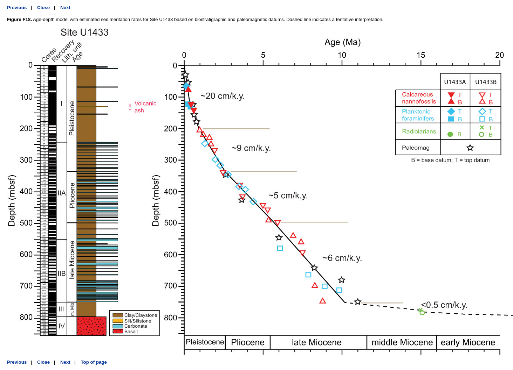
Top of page (94, 362)
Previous (17, 7)
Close (43, 7)
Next (65, 7)
